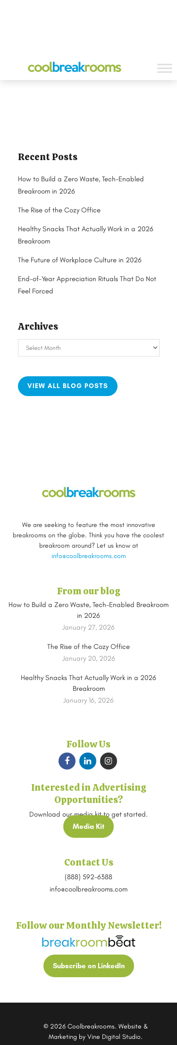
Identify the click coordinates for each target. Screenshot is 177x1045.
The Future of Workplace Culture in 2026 (80, 260)
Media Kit (88, 826)
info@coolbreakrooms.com (88, 556)
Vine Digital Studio (114, 1037)
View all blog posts (67, 386)
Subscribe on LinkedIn (89, 966)
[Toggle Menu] (164, 68)
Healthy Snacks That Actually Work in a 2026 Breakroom (88, 683)
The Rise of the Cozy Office (59, 210)
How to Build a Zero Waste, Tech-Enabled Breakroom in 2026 (88, 610)
